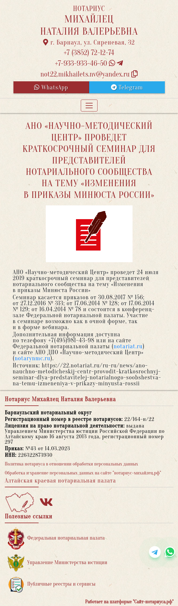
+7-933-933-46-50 (89, 63)
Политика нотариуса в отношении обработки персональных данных (71, 464)
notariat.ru (128, 346)
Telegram (127, 87)
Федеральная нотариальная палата (56, 538)
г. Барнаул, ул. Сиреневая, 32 (89, 42)
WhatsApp (51, 87)
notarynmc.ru (32, 358)
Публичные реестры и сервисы (51, 584)
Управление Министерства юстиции (57, 563)
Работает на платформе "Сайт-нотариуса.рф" (129, 602)
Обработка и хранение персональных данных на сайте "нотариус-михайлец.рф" (83, 473)
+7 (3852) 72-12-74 (89, 53)
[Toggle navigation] (89, 106)
